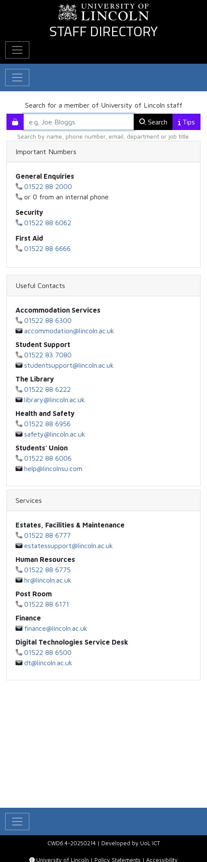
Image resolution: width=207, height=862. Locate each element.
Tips (186, 122)
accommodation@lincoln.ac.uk (69, 331)
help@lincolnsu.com (53, 468)
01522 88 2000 (48, 186)
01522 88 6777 (47, 535)
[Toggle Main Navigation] (17, 821)
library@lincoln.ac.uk (54, 399)
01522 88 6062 (47, 222)
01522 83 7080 (48, 355)
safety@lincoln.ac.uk (54, 434)
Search (153, 122)
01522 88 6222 (47, 389)
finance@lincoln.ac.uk (56, 628)
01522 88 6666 (47, 248)
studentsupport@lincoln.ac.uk (69, 365)
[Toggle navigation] (17, 77)
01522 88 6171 (46, 604)
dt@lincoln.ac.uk (48, 663)
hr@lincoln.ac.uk (48, 580)
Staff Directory (103, 31)
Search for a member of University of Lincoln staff (103, 105)
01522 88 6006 (48, 458)
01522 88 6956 (47, 424)
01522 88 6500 (48, 652)
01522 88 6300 (48, 320)
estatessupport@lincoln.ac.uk (68, 545)
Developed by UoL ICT (130, 843)
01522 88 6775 (47, 570)
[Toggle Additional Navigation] (17, 50)
